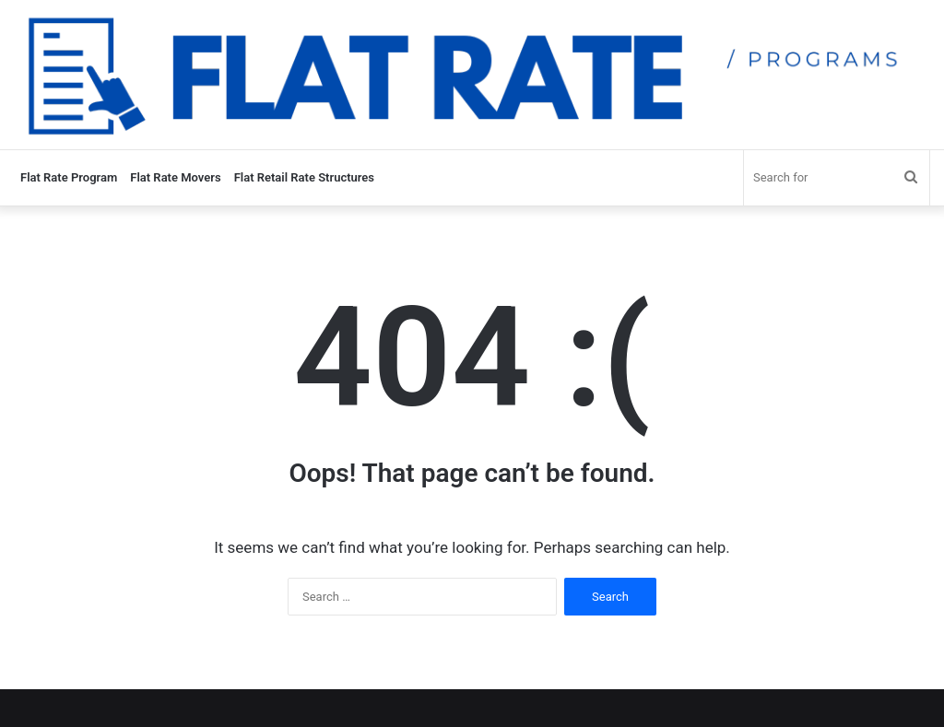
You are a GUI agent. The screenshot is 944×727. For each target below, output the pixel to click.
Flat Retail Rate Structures (304, 177)
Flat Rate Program (68, 177)
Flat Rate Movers (175, 177)
